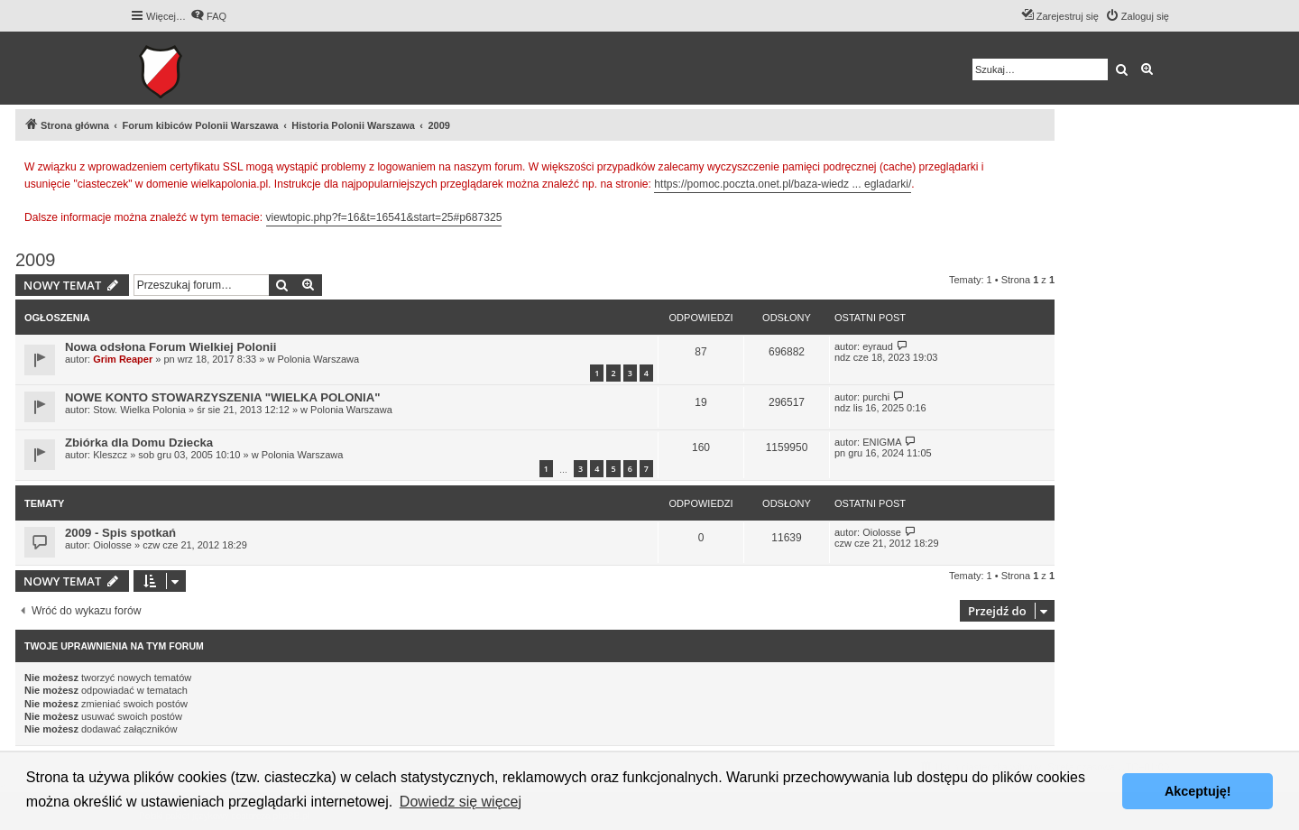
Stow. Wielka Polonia (139, 409)
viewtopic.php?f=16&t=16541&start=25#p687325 (384, 217)
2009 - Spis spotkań (120, 533)
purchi (875, 397)
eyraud (877, 346)
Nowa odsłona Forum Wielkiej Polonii (170, 347)
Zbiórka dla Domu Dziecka (139, 442)
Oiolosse (112, 545)
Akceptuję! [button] (1198, 791)
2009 (35, 260)
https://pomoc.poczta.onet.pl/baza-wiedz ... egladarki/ (782, 184)
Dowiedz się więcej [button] (460, 801)
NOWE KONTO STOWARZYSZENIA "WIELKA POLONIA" (223, 397)
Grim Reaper (122, 359)
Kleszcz (110, 454)
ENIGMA (881, 442)
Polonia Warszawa (318, 359)
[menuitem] (208, 16)
